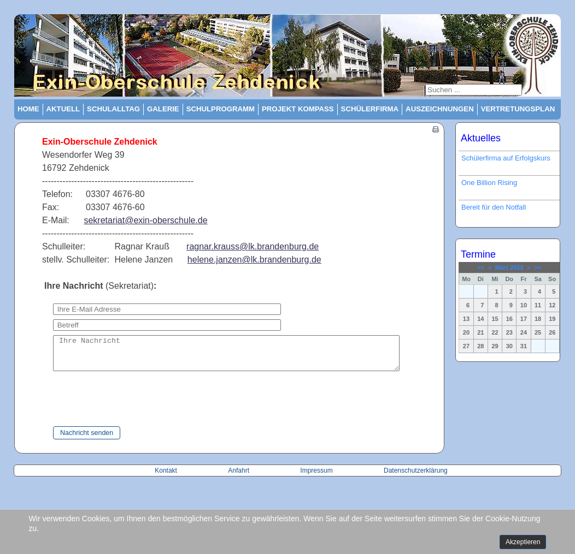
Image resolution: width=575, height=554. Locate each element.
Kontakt (167, 477)
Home (28, 109)
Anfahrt (239, 477)
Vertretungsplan (518, 109)
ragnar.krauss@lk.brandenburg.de (252, 246)
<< (480, 267)
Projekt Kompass (298, 109)
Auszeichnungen (440, 109)
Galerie (163, 109)
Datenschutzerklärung (416, 477)
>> (537, 267)
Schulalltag (113, 109)
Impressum (316, 477)
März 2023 (509, 267)
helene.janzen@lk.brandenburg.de (254, 259)
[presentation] (119, 406)
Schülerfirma (370, 109)
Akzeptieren (523, 542)
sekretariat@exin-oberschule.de (145, 220)
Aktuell (63, 109)
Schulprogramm (220, 109)
